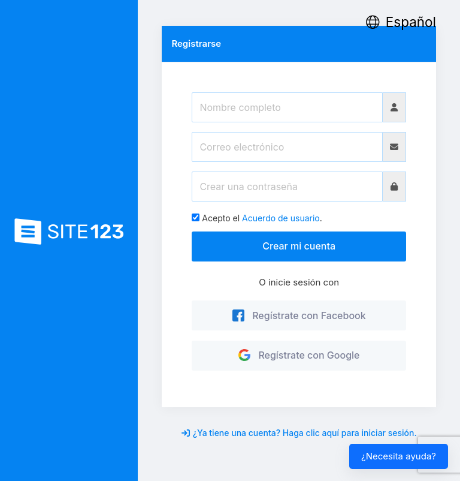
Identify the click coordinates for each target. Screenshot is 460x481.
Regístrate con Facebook (299, 315)
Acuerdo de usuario (281, 218)
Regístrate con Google (299, 355)
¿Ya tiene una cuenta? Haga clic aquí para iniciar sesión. (299, 433)
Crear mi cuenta (298, 246)
